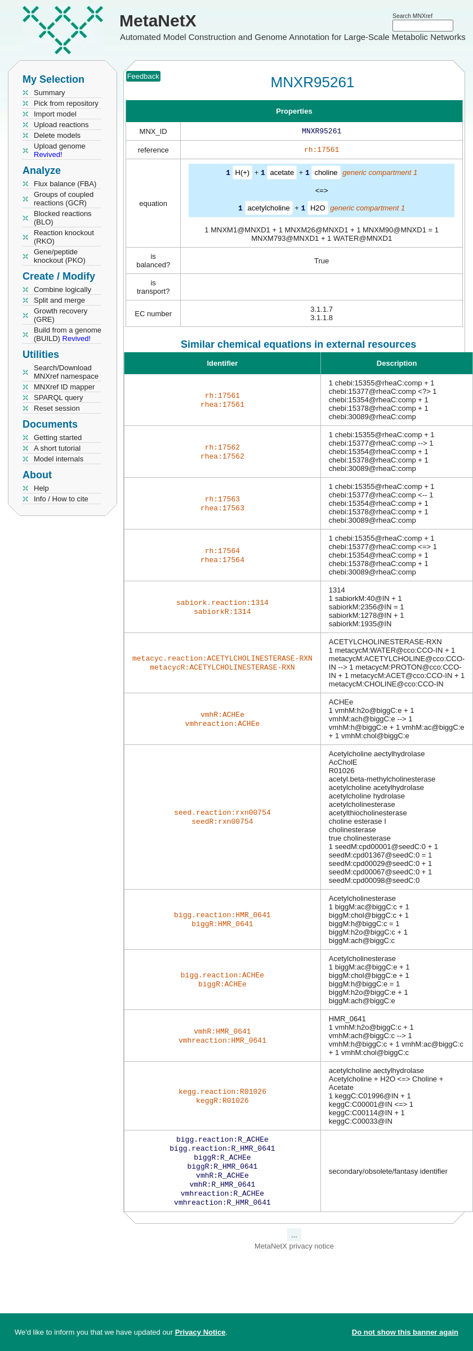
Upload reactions (61, 124)
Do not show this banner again (405, 1332)
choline (325, 174)
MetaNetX (158, 20)
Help (41, 488)
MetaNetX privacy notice (294, 1256)
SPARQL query (58, 397)
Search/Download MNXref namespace (66, 371)
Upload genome (60, 150)
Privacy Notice (200, 1332)
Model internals (58, 459)
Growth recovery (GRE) (60, 315)
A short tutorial (57, 448)
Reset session (57, 408)
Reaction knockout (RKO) (64, 236)
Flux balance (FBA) (65, 183)
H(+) (242, 174)
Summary (49, 92)
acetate (282, 174)
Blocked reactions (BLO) (63, 217)
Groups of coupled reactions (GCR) (63, 198)
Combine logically (62, 289)
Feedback (143, 76)
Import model (55, 114)
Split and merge (59, 300)
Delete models (57, 135)
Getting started (58, 437)
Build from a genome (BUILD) (67, 334)
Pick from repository (66, 103)
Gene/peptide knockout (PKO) (60, 256)
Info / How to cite (61, 499)
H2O (317, 209)
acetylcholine (269, 209)
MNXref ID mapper (64, 387)
